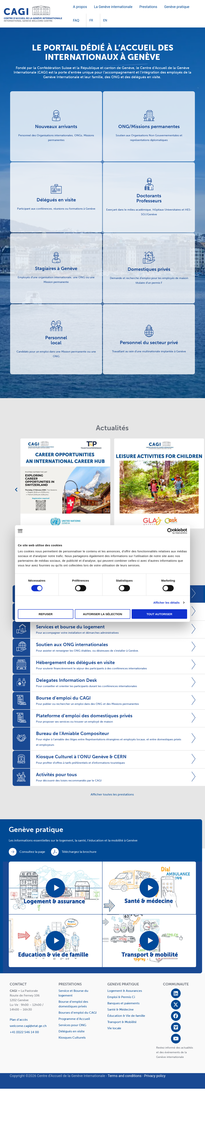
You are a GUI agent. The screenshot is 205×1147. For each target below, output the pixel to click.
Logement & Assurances (124, 991)
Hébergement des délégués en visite (75, 662)
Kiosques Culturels (72, 1037)
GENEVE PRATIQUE (123, 984)
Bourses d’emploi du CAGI (78, 1012)
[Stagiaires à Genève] (56, 257)
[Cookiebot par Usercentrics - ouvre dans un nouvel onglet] (170, 531)
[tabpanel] (104, 485)
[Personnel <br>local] (56, 326)
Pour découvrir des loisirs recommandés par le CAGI (69, 780)
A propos (80, 7)
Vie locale (114, 1028)
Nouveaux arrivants (56, 126)
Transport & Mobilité (122, 1022)
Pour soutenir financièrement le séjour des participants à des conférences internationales (91, 668)
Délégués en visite (56, 200)
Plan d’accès (19, 1019)
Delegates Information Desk (66, 680)
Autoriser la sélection (102, 614)
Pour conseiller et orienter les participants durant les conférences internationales (86, 686)
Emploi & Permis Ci (121, 997)
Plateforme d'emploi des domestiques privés (84, 715)
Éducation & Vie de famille (126, 1016)
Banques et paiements (123, 1003)
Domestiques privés (149, 269)
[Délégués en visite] (56, 188)
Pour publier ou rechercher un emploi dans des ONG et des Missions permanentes (87, 704)
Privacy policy (155, 1076)
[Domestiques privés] (149, 257)
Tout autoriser (159, 614)
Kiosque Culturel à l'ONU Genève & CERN (81, 756)
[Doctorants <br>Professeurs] (149, 184)
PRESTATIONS (70, 984)
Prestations (148, 7)
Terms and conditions (124, 1076)
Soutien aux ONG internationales (72, 644)
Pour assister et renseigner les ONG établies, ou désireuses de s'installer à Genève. (87, 650)
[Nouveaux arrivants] (56, 115)
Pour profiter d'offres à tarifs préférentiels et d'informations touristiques (80, 762)
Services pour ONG (72, 1025)
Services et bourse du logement (70, 627)
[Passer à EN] (103, 20)
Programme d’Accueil (74, 1019)
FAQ (76, 20)
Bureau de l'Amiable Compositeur (72, 733)
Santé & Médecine (120, 1009)
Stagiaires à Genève (56, 268)
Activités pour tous (56, 774)
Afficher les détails (166, 602)
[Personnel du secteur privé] (149, 331)
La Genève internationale (113, 7)
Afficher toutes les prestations (112, 794)
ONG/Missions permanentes (149, 126)
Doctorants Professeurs (149, 198)
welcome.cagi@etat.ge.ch (28, 1026)
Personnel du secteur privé (149, 342)
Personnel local (56, 340)
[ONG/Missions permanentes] (149, 115)
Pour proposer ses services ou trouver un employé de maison (74, 721)
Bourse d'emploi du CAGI (63, 698)
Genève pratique (176, 7)
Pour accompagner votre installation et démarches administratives (77, 632)
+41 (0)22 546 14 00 (24, 1032)
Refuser (46, 614)
